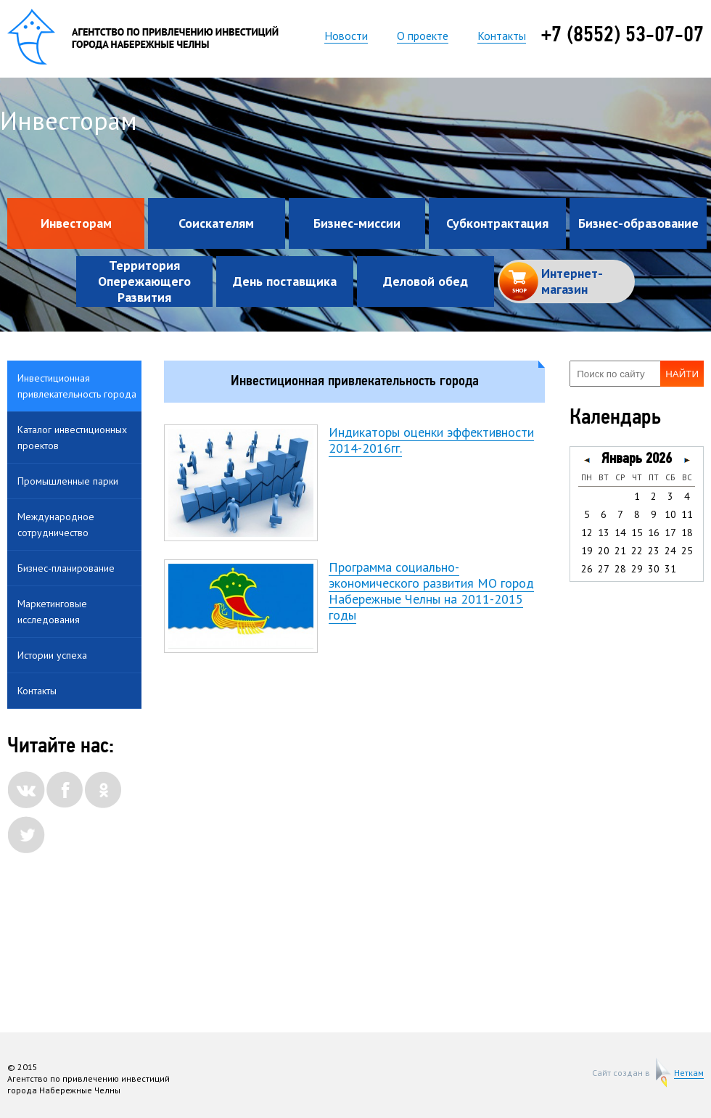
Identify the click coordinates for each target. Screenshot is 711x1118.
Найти (682, 374)
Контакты (501, 35)
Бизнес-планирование (66, 568)
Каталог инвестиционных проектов (72, 437)
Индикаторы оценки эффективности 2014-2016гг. (431, 440)
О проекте (422, 35)
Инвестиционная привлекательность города (76, 385)
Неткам (689, 1073)
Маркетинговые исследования (52, 611)
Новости (346, 35)
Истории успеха (52, 655)
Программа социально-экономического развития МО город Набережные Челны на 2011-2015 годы (431, 591)
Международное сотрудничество (55, 524)
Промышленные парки (67, 481)
